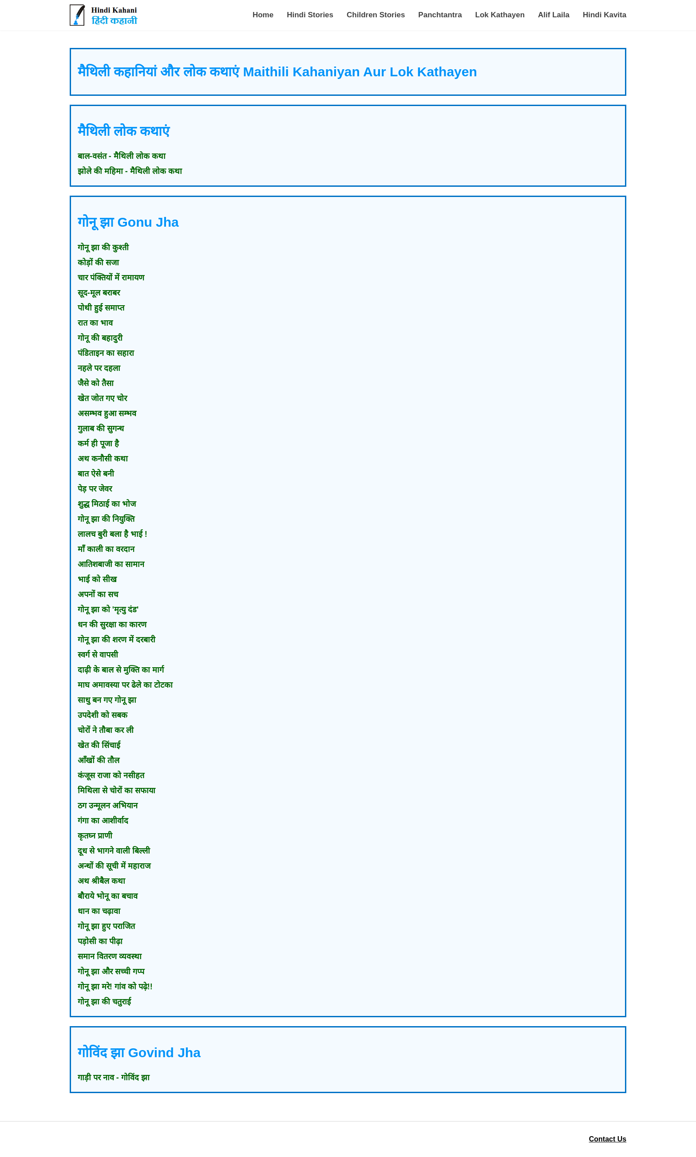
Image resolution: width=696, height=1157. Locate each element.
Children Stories (376, 15)
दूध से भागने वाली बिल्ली (114, 850)
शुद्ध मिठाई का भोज (107, 504)
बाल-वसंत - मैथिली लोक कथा (122, 156)
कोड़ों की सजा (98, 262)
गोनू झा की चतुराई (104, 1001)
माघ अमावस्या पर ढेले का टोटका (125, 685)
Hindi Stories (310, 15)
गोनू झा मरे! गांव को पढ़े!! (115, 986)
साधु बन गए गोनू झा (107, 700)
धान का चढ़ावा (99, 911)
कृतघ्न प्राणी (95, 835)
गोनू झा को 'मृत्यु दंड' (108, 609)
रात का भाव (95, 323)
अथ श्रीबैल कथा (101, 881)
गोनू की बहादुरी (100, 338)
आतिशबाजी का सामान (111, 564)
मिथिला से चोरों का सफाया (116, 790)
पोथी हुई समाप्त (101, 307)
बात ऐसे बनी (96, 473)
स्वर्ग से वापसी (98, 654)
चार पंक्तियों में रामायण (111, 277)
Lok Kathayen (500, 15)
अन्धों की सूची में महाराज (114, 866)
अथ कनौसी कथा (103, 458)
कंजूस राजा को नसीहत (111, 775)
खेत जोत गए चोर (102, 398)
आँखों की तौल (98, 760)
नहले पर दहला (99, 368)
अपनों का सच (98, 594)
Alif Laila (553, 15)
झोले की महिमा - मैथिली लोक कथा (130, 171)
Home (263, 15)
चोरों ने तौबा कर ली (106, 730)
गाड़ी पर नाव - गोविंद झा (114, 1077)
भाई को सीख (97, 579)
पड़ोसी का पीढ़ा (100, 941)
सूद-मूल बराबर (99, 292)
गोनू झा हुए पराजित (106, 926)
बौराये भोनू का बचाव (108, 896)
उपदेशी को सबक (102, 715)
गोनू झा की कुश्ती (103, 247)
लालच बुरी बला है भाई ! (112, 534)
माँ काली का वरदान (106, 549)
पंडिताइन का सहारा (106, 353)
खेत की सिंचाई (99, 745)
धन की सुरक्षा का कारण (112, 624)
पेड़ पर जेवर (95, 488)
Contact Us (607, 1139)
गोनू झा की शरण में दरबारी (116, 639)
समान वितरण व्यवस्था (110, 956)
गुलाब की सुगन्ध (101, 428)
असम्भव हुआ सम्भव (107, 413)
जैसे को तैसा (96, 383)
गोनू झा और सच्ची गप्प (111, 971)
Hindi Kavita (604, 15)
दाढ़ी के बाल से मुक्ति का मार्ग (121, 669)
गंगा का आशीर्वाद (103, 820)
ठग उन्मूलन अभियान (108, 805)
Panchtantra (440, 15)
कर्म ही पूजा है (98, 443)
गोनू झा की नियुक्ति (106, 519)
